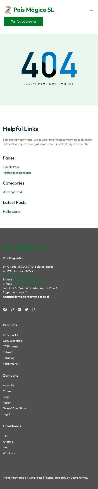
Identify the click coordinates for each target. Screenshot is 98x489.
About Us (8, 385)
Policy (7, 402)
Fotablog (8, 358)
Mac (5, 447)
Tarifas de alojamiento (17, 172)
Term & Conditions (14, 408)
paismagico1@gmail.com (28, 279)
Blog (6, 397)
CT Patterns (10, 346)
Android (8, 441)
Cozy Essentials (12, 340)
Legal (6, 414)
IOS (5, 436)
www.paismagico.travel (18, 275)
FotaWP (8, 352)
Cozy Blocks (10, 335)
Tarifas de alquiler (24, 21)
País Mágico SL (33, 9)
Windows (9, 453)
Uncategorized (12, 192)
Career (7, 391)
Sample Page (11, 167)
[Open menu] (91, 10)
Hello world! (12, 211)
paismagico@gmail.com (27, 283)
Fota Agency (11, 363)
